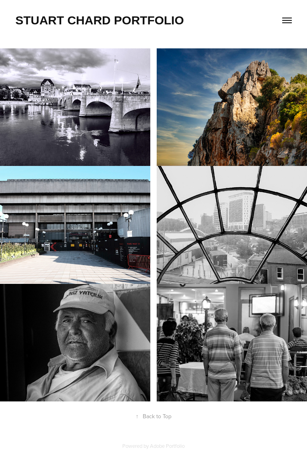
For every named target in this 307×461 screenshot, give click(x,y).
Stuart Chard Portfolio (99, 20)
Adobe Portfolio (167, 445)
